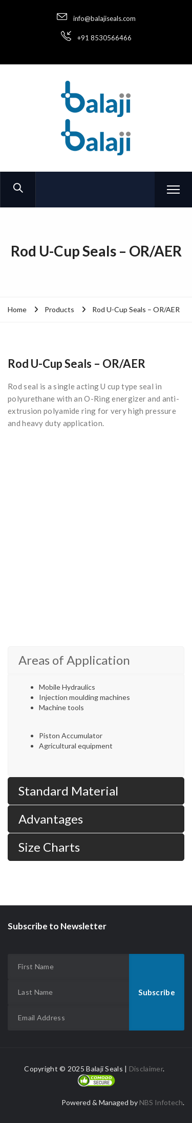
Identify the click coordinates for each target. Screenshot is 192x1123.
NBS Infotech (161, 1102)
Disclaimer (146, 1068)
